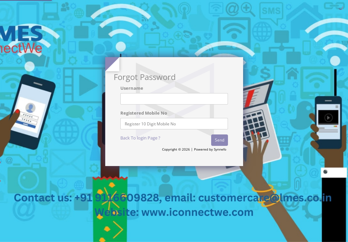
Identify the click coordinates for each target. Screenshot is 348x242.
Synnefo (220, 149)
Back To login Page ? (140, 138)
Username (131, 88)
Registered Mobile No (143, 113)
